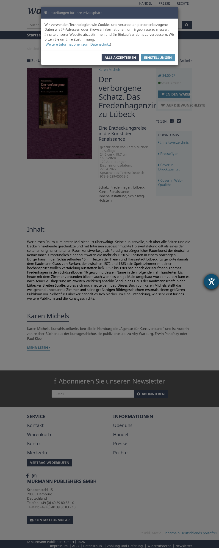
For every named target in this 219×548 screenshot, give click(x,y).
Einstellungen (158, 57)
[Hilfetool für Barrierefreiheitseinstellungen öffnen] (211, 281)
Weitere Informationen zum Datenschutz (78, 44)
